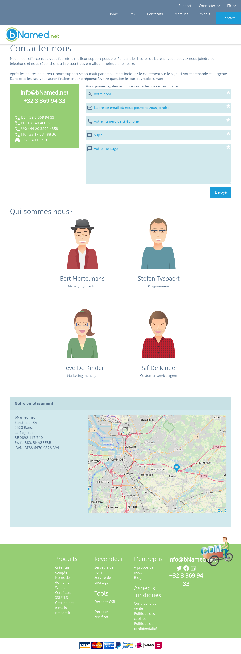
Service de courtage (102, 581)
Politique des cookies (144, 617)
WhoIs (60, 589)
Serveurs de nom (103, 571)
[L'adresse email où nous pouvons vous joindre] (158, 109)
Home (112, 21)
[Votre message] (158, 165)
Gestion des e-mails (64, 607)
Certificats (147, 21)
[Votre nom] (158, 95)
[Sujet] (158, 136)
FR (230, 6)
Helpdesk (62, 614)
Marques (169, 21)
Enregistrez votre (223, 36)
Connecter (208, 6)
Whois (189, 21)
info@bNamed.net (44, 94)
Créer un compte (62, 571)
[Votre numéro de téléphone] (158, 123)
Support (185, 6)
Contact (221, 21)
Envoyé (221, 194)
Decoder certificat (101, 616)
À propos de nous (143, 571)
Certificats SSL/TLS (63, 596)
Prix (128, 21)
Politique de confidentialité (145, 627)
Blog (137, 578)
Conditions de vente (145, 607)
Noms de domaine (62, 581)
